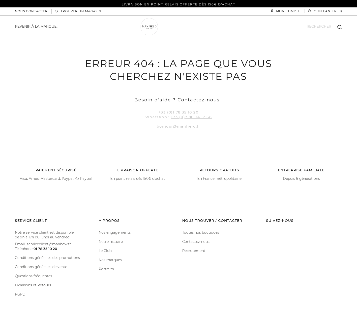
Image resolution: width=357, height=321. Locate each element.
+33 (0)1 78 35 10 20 (178, 112)
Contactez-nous (195, 241)
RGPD (20, 294)
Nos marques (110, 260)
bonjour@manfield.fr (179, 126)
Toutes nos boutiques (200, 232)
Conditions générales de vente (41, 267)
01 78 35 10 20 (45, 249)
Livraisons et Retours (33, 285)
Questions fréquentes (33, 276)
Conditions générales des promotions (47, 257)
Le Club (105, 251)
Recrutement (193, 251)
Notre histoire (111, 241)
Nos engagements (115, 232)
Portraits (106, 269)
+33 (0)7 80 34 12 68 (191, 117)
